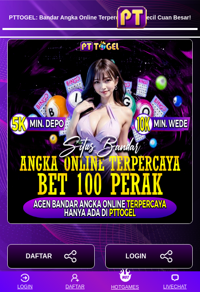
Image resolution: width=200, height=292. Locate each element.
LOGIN (149, 256)
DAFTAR (51, 256)
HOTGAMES (125, 281)
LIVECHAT (175, 281)
